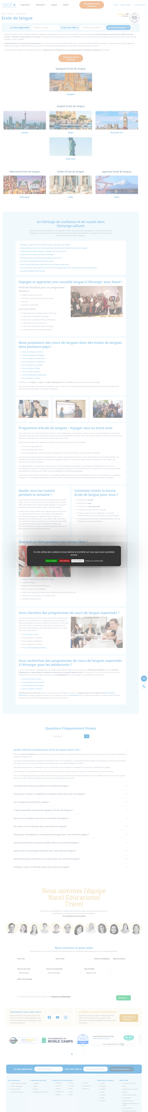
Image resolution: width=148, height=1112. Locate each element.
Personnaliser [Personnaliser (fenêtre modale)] (77, 561)
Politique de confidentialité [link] (94, 561)
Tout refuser (64, 561)
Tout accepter (51, 561)
